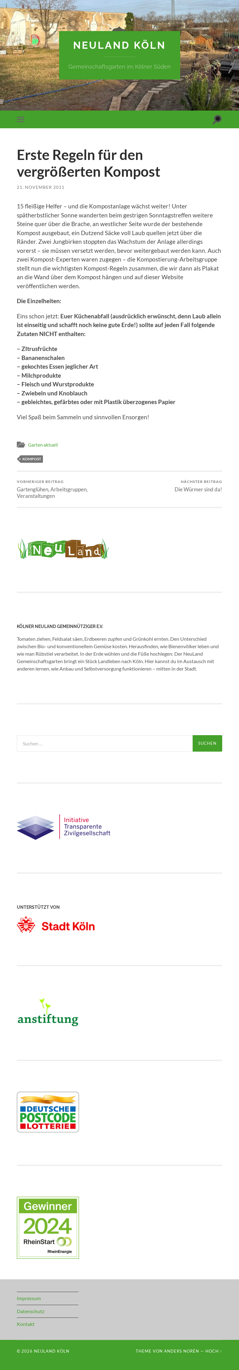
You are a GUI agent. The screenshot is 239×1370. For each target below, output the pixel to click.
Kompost (31, 459)
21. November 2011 (40, 187)
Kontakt (26, 1324)
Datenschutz (30, 1311)
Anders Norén (181, 1351)
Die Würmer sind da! (198, 486)
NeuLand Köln (119, 45)
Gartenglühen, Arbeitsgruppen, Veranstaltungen (67, 489)
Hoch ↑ (213, 1351)
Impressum (29, 1298)
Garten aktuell (43, 445)
